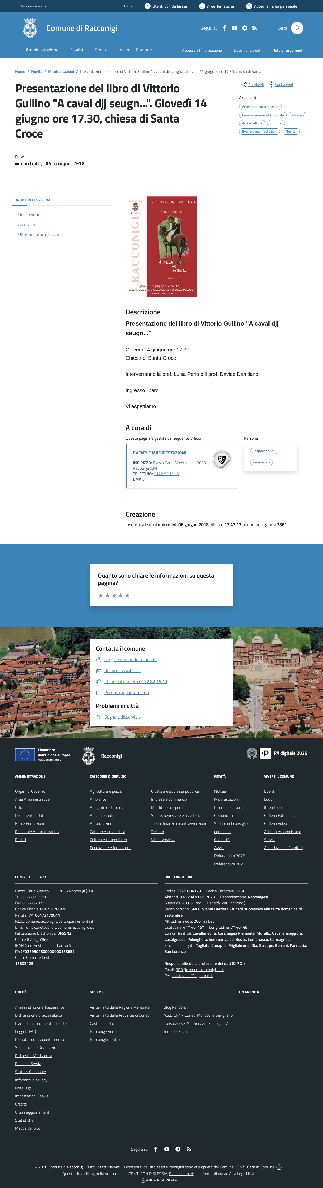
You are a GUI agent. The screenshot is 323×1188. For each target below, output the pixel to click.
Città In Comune (260, 1167)
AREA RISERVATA (158, 1180)
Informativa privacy (31, 1080)
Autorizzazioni (101, 823)
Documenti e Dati (29, 815)
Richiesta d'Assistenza (33, 1056)
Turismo (157, 831)
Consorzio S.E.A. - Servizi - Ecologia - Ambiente (203, 1023)
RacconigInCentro (105, 1039)
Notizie (220, 791)
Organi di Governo (30, 791)
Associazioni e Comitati (283, 848)
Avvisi (219, 848)
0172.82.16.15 (166, 474)
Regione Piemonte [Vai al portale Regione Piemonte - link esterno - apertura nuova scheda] (33, 6)
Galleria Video (275, 823)
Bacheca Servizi (28, 1064)
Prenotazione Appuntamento (39, 1039)
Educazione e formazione (110, 848)
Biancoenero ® (181, 1174)
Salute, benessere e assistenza (177, 815)
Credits (21, 1104)
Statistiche (24, 1120)
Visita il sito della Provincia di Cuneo (119, 1015)
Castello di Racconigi (107, 1023)
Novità (36, 71)
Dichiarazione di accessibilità (38, 1015)
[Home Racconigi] (68, 28)
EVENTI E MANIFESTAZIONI (159, 452)
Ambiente (98, 799)
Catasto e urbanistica (107, 831)
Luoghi (269, 799)
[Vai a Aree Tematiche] (216, 6)
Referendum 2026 (229, 864)
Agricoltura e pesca (106, 791)
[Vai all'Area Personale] (271, 6)
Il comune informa (229, 807)
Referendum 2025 (229, 856)
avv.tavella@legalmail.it (192, 976)
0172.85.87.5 (33, 903)
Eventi (269, 791)
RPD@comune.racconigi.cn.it (200, 969)
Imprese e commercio (169, 799)
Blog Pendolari (176, 1007)
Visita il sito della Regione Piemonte (120, 1007)
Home (20, 71)
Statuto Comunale (30, 1072)
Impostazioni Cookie (31, 1096)
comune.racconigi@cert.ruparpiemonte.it (59, 921)
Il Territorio (273, 807)
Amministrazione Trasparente (39, 1007)
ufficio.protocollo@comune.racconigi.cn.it (60, 927)
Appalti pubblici (102, 815)
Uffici (19, 807)
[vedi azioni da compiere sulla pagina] (280, 84)
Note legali (24, 1088)
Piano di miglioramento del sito (41, 1023)
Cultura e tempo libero (108, 840)
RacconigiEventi (103, 1031)
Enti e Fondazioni (29, 823)
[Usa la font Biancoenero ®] (166, 6)
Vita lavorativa (163, 840)
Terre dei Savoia (177, 1031)
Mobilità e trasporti (167, 807)
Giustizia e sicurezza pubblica (175, 791)
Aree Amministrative (32, 799)
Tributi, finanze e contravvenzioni (178, 823)
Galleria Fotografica (280, 815)
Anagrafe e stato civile (108, 807)
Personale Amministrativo (37, 831)
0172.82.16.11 (33, 897)
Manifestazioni (61, 71)
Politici (20, 840)
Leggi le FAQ (25, 1031)
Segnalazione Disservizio (35, 1047)
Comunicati (223, 815)
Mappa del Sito (27, 1128)
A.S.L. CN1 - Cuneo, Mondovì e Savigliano (198, 1015)
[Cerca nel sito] (297, 28)
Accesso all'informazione (202, 50)
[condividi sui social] (252, 84)
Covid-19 (222, 840)
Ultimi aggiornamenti (32, 1112)
